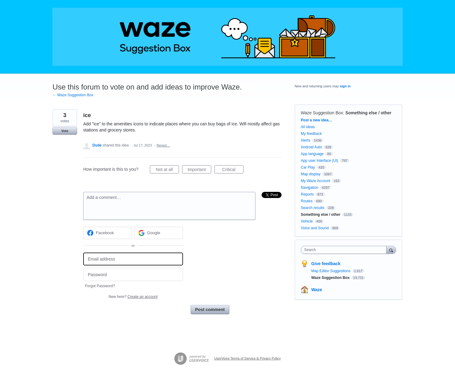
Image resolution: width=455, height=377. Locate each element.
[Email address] (133, 259)
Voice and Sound (315, 228)
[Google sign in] (158, 233)
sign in (345, 86)
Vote (64, 131)
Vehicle (307, 221)
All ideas (308, 127)
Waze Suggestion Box (322, 112)
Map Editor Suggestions (331, 271)
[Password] (133, 274)
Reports (307, 194)
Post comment (210, 309)
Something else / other (368, 112)
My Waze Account (315, 181)
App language (312, 154)
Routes (307, 201)
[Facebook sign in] (107, 233)
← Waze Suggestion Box (72, 95)
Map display (311, 174)
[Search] (391, 249)
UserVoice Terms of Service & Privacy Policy (247, 358)
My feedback (311, 133)
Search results (313, 208)
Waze (316, 289)
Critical (232, 170)
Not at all (167, 170)
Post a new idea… (316, 120)
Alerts (305, 140)
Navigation (309, 187)
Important (199, 170)
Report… (163, 145)
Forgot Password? (100, 286)
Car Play (308, 167)
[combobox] (345, 250)
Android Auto (311, 147)
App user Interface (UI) (319, 160)
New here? (133, 297)
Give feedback (325, 263)
